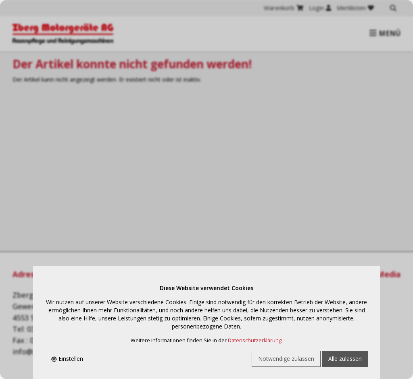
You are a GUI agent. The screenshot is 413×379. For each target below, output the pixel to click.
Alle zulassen (345, 358)
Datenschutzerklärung (255, 340)
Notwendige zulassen (286, 358)
